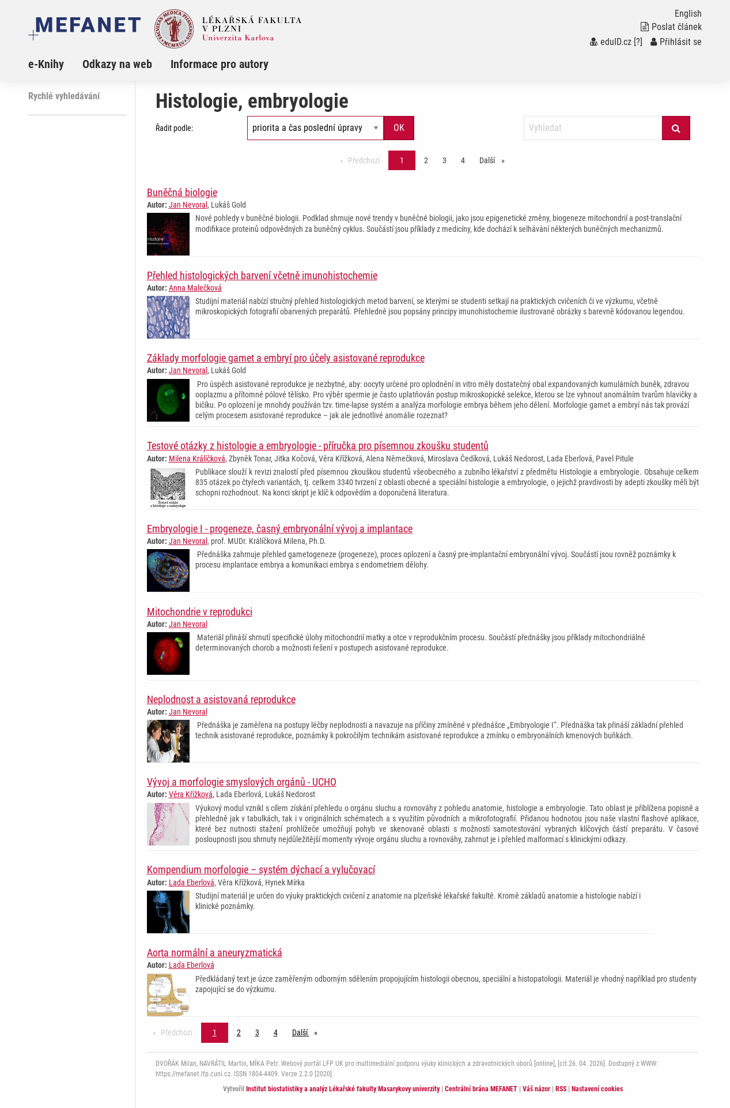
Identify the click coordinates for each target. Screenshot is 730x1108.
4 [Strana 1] (463, 160)
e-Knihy (46, 64)
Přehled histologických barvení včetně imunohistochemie (262, 275)
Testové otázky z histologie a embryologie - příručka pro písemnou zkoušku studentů (318, 446)
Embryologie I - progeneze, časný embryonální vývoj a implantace (280, 529)
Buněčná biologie (182, 192)
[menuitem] (55, 64)
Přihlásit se (676, 41)
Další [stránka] (494, 159)
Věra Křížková (191, 794)
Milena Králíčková (197, 458)
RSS (560, 1089)
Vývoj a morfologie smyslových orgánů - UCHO (241, 782)
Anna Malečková (195, 287)
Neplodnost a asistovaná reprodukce (221, 699)
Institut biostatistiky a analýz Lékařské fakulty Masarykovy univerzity (343, 1089)
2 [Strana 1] (426, 160)
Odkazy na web (117, 64)
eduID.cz (610, 41)
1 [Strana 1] (402, 160)
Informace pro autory (219, 64)
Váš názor (536, 1089)
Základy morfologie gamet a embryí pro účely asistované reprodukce (286, 358)
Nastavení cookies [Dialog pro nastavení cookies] (597, 1089)
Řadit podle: (174, 128)
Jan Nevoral (188, 204)
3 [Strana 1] (444, 160)
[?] (638, 41)
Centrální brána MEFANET (481, 1089)
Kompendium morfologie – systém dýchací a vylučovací (261, 869)
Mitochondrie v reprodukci (199, 612)
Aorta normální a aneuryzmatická (214, 953)
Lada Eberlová (191, 882)
